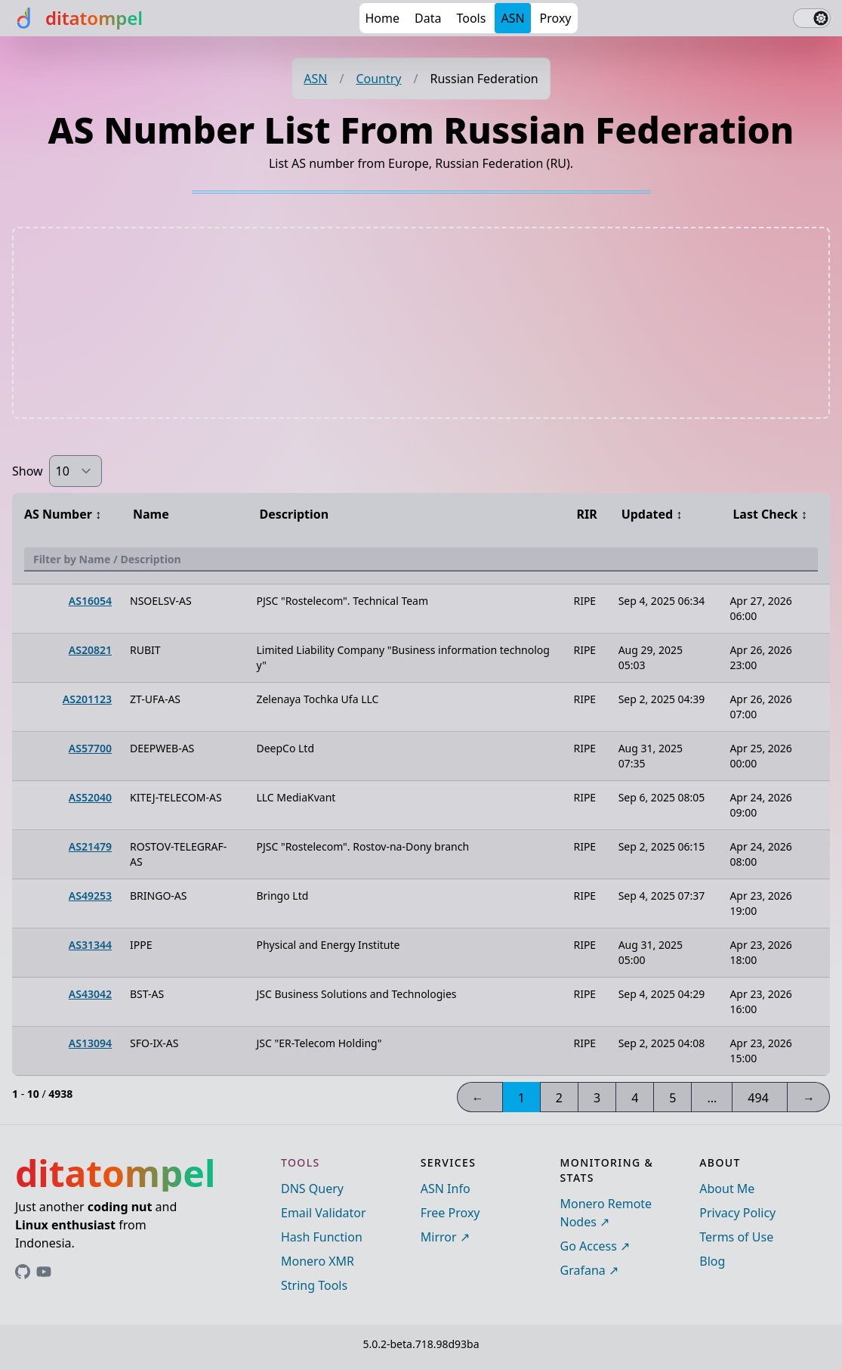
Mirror (439, 1237)
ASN (512, 18)
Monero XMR (317, 1261)
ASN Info (445, 1188)
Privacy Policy (737, 1212)
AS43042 (90, 994)
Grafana (583, 1270)
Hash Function (321, 1237)
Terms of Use (736, 1237)
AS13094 (90, 1043)
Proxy (556, 18)
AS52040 (90, 797)
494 (758, 1097)
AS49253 (90, 895)
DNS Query (312, 1188)
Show (27, 471)
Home (382, 18)
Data (428, 18)
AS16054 (90, 601)
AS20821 (90, 650)
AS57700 (90, 748)
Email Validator (323, 1212)
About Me (726, 1188)
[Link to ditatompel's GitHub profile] (22, 1271)
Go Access (588, 1246)
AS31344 (90, 945)
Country (378, 78)
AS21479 (90, 846)
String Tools (314, 1285)
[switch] (812, 18)
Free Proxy (450, 1212)
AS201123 (87, 699)
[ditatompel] (77, 18)
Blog (712, 1261)
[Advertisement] (421, 322)
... (712, 1097)
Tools (471, 18)
